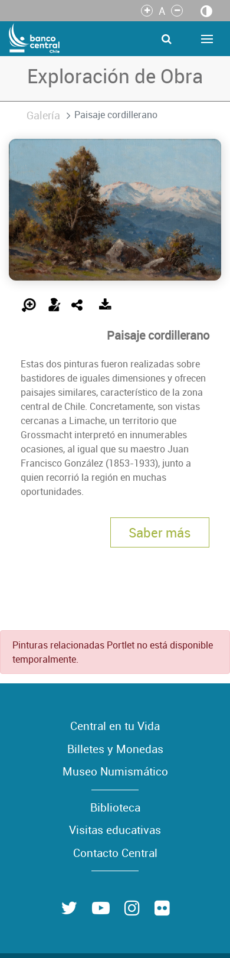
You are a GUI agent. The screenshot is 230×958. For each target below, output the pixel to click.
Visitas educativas (115, 830)
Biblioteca (115, 807)
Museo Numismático (115, 771)
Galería (43, 115)
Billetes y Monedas (115, 749)
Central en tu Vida (115, 726)
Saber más (160, 532)
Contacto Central (115, 853)
